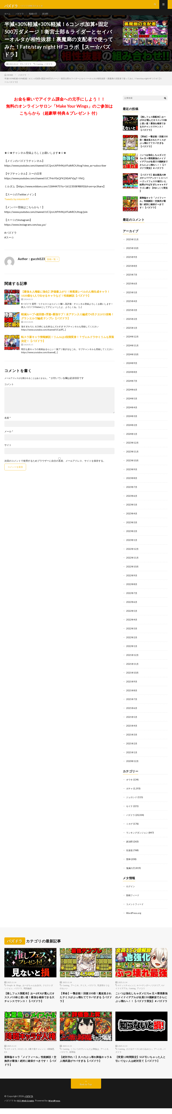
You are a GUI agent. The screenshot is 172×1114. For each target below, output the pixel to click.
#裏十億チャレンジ (37, 1053)
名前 (7, 424)
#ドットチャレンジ (126, 983)
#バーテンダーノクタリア (148, 983)
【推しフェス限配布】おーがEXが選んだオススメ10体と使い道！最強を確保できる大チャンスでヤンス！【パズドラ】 (153, 130)
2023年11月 (132, 455)
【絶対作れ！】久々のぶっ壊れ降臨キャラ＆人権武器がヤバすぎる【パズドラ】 (85, 1066)
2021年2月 (132, 743)
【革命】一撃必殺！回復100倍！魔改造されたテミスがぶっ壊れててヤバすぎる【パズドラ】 (86, 996)
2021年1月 (132, 752)
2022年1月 (132, 647)
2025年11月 (132, 245)
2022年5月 (132, 612)
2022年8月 (132, 586)
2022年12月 (132, 551)
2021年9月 (132, 682)
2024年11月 (132, 350)
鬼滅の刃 (36, 16)
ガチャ (129, 787)
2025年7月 (132, 280)
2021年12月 (132, 656)
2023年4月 (132, 516)
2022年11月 (132, 560)
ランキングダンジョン (138, 831)
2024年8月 (132, 376)
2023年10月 (132, 464)
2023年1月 (132, 542)
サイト (7, 451)
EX (5, 1056)
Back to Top (86, 1090)
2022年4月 (132, 621)
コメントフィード (135, 902)
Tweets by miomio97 (16, 205)
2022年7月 (132, 595)
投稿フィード (133, 893)
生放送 (129, 849)
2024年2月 (132, 429)
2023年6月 (132, 499)
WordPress (56, 1106)
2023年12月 (132, 446)
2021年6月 (132, 708)
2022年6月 (132, 603)
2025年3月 (132, 315)
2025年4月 (132, 307)
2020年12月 (132, 760)
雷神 (128, 857)
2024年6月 (132, 394)
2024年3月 (132, 420)
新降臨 (72, 1056)
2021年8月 (132, 691)
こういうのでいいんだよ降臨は (85, 1053)
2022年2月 (132, 638)
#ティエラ (11, 1053)
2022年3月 (132, 630)
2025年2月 (132, 324)
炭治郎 (49, 16)
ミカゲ (129, 822)
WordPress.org (134, 911)
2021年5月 (132, 717)
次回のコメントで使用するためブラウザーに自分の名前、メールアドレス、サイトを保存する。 (54, 467)
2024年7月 (132, 385)
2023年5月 (132, 507)
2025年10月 (132, 254)
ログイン (131, 884)
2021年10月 (132, 673)
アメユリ (141, 986)
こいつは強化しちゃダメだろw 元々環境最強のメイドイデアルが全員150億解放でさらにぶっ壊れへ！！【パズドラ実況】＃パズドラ (154, 168)
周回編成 (28, 986)
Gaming (39, 70)
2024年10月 (132, 359)
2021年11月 (132, 664)
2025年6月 (132, 289)
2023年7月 (132, 490)
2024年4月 (132, 411)
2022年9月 (132, 577)
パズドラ (21, 16)
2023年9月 (132, 472)
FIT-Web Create (26, 1106)
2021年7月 (132, 699)
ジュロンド (132, 796)
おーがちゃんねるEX (32, 983)
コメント (9, 391)
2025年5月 (132, 298)
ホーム (7, 16)
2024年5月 (132, 403)
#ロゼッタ (22, 1053)
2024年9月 (132, 368)
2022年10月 (132, 568)
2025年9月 (132, 263)
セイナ (129, 805)
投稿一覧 (51, 265)
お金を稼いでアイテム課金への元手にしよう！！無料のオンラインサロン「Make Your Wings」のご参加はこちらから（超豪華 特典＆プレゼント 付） (59, 112)
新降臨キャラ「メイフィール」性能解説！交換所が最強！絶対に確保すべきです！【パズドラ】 (29, 1066)
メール (8, 438)
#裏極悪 (50, 1053)
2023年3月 (132, 525)
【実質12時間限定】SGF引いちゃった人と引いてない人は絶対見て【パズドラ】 (140, 1066)
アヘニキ (75, 983)
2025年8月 (132, 272)
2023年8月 (132, 481)
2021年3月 (132, 734)
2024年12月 (132, 341)
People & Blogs (14, 983)
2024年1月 (132, 437)
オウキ (129, 779)
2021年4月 (132, 726)
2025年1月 (132, 333)
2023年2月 (132, 533)
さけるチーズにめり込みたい (139, 1053)
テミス (83, 983)
